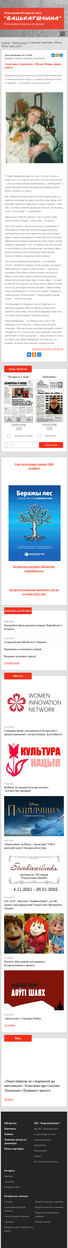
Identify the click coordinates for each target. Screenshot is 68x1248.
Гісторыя (8, 1201)
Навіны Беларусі (20, 42)
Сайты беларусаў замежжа (16, 1216)
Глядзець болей (11, 663)
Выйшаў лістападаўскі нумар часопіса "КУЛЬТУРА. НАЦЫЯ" (26, 789)
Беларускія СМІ (11, 1187)
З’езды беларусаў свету (45, 1134)
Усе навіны (9, 1025)
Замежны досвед (42, 1221)
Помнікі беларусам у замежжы (49, 1201)
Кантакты (10, 1128)
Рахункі (37, 1156)
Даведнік (8, 1176)
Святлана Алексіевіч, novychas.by (29, 58)
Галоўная (5, 42)
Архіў (19, 428)
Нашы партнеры (14, 1148)
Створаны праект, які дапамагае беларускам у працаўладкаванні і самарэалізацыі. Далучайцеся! (33, 732)
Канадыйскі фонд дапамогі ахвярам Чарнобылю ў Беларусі (33, 627)
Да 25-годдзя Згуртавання (46, 1161)
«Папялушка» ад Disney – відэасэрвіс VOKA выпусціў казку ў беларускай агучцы (29, 846)
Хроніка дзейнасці (42, 1139)
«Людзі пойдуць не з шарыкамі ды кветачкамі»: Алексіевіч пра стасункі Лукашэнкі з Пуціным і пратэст (31, 1085)
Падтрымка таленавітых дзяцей (22, 649)
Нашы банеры (40, 1150)
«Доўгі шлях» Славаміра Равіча (22, 1018)
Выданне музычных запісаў (20, 656)
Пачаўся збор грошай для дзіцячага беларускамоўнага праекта (24, 963)
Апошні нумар (18, 424)
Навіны (8, 1134)
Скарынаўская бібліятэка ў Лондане (25, 642)
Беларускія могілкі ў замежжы (49, 1207)
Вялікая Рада (40, 1145)
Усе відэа (8, 1099)
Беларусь (9, 1170)
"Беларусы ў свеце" (23, 435)
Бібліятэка (10, 1123)
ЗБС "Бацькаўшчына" (47, 1123)
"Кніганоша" (50, 435)
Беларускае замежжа (16, 1196)
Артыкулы (9, 1181)
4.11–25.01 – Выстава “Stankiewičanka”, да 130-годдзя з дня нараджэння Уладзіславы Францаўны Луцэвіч (33, 905)
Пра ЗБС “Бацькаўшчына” (46, 1129)
